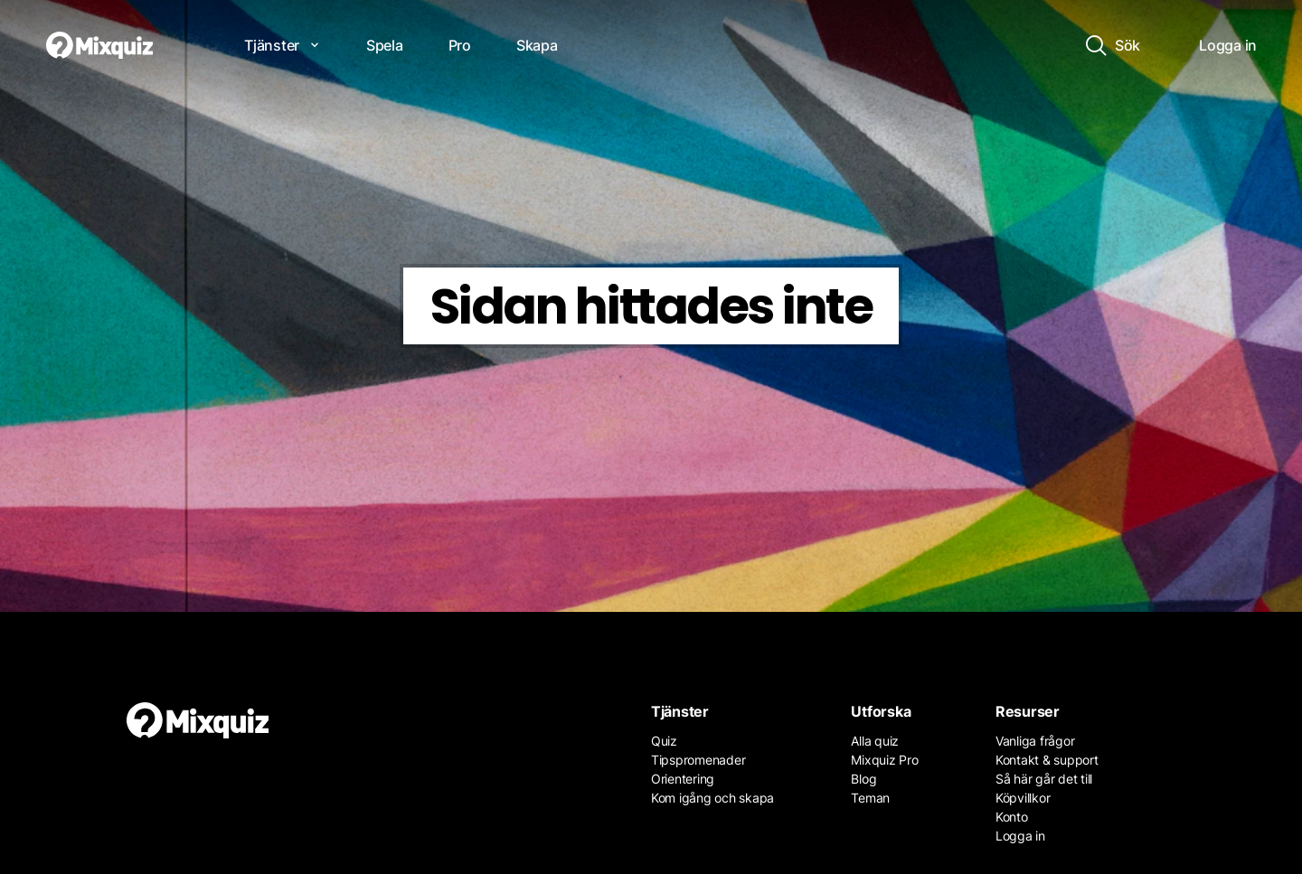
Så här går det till (1043, 778)
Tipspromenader (698, 759)
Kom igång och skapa (712, 797)
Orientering (682, 778)
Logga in (1020, 835)
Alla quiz (875, 740)
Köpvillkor (1022, 797)
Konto (1011, 816)
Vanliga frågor (1034, 740)
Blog (863, 778)
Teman (870, 797)
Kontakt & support (1047, 759)
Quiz (664, 740)
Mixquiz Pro (884, 759)
